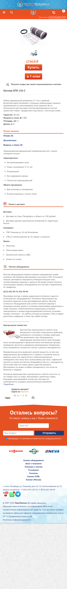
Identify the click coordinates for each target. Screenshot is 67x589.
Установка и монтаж (33, 467)
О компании (33, 470)
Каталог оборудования (33, 460)
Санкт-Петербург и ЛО (57, 17)
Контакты (33, 473)
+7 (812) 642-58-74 (29, 489)
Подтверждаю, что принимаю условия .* (35, 439)
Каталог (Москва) (33, 479)
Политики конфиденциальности (49, 438)
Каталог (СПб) (33, 476)
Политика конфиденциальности (17, 519)
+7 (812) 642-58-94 (46, 489)
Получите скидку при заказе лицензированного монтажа (36, 84)
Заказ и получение (33, 463)
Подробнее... (9, 384)
